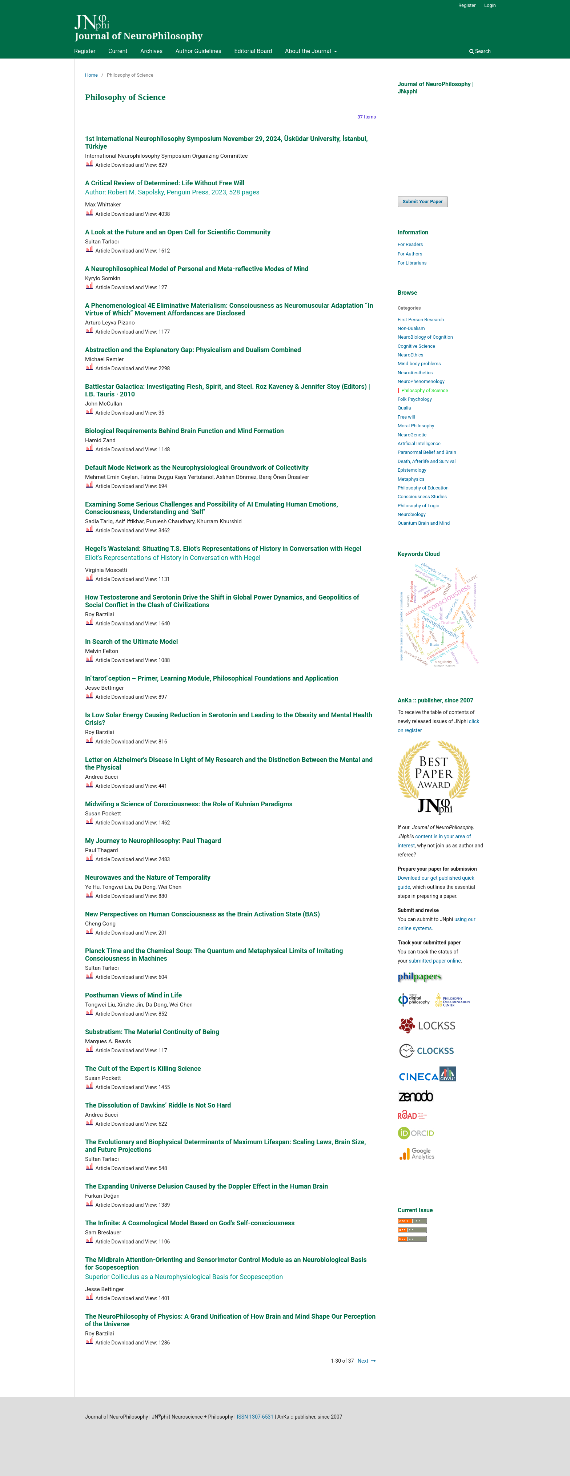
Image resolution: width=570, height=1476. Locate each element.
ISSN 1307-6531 (255, 1417)
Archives (151, 51)
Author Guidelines (198, 51)
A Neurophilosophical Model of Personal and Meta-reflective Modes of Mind (197, 269)
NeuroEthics (411, 355)
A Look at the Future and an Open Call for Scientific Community (177, 232)
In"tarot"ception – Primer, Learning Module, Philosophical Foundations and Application (211, 678)
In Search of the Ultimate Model (131, 641)
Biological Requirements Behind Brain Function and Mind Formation (184, 431)
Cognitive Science (416, 346)
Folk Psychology (415, 399)
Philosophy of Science (425, 390)
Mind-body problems (419, 363)
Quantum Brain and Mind (424, 523)
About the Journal (309, 51)
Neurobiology (412, 514)
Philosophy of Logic (418, 505)
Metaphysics (411, 479)
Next (363, 1361)
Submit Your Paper (423, 201)
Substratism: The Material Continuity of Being (152, 1032)
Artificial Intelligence (419, 443)
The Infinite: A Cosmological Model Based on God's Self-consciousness (189, 1223)
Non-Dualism (411, 328)
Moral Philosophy (416, 425)
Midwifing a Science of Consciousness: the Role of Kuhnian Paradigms (189, 804)
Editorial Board (253, 51)
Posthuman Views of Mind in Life (133, 995)
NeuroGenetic (412, 434)
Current (117, 51)
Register (85, 51)
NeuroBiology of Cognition (425, 337)
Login (490, 5)
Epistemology (412, 470)
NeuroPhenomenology (421, 381)
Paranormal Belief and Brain (427, 452)
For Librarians (412, 263)
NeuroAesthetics (415, 372)
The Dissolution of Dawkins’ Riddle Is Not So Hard (158, 1105)
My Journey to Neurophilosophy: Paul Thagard (153, 840)
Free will (406, 417)
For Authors (410, 254)
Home (91, 75)
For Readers (410, 244)
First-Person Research (421, 319)
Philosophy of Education (423, 488)
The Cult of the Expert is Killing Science (143, 1068)
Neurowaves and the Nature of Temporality (147, 877)
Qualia (404, 408)
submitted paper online (435, 961)
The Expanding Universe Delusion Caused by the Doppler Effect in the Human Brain (206, 1186)
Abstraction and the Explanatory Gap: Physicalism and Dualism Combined (193, 350)
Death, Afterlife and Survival (426, 461)
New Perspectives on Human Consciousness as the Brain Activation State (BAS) (202, 914)
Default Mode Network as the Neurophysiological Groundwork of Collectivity (197, 467)
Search (480, 51)
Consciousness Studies (422, 496)
